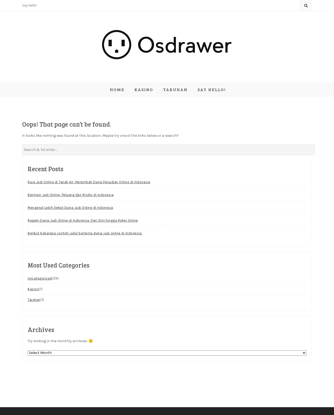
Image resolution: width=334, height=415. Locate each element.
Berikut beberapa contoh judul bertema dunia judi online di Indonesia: (85, 233)
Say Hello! (29, 5)
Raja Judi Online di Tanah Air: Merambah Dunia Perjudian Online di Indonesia (89, 182)
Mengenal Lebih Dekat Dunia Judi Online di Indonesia (70, 208)
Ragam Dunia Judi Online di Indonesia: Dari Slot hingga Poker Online (83, 220)
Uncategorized (40, 278)
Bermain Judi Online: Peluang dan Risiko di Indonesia (71, 195)
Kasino (143, 89)
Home (117, 89)
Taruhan (175, 89)
